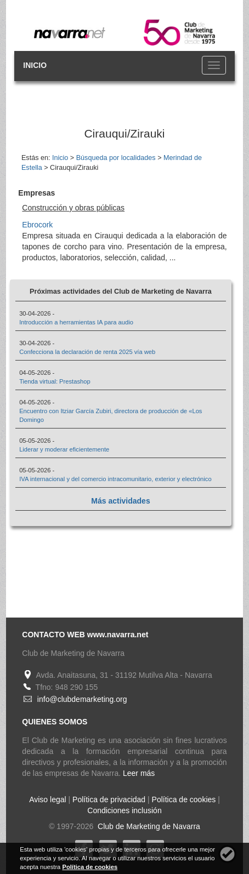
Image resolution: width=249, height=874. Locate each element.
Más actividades (120, 500)
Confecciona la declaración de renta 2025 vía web (87, 352)
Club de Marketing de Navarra (147, 826)
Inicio (60, 158)
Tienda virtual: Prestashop (54, 381)
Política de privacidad (108, 799)
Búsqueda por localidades (116, 158)
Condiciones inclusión (124, 810)
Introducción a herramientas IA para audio (76, 322)
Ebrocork (37, 224)
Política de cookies (184, 799)
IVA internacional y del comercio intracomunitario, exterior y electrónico (115, 479)
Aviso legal (47, 799)
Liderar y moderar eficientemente (64, 449)
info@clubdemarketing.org (82, 699)
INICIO (35, 65)
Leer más (139, 773)
